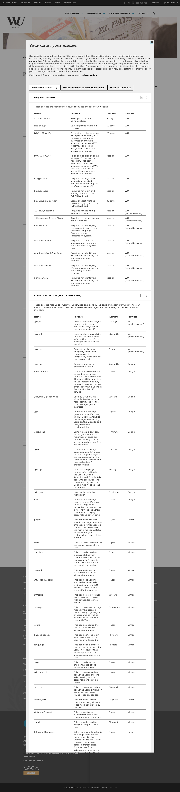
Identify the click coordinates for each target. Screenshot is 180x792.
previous (43, 548)
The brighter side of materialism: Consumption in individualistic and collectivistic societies (67, 277)
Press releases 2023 (139, 107)
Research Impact (78, 594)
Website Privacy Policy (38, 745)
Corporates (70, 3)
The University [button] (119, 13)
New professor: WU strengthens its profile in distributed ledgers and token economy (73, 187)
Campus (27, 681)
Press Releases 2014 (139, 163)
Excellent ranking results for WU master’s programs (73, 145)
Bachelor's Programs (35, 588)
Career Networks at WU (82, 698)
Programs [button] (72, 13)
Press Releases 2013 (139, 169)
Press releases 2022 (139, 114)
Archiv (102, 57)
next (90, 548)
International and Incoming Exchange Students (33, 627)
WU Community (9, 3)
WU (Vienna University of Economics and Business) (46, 57)
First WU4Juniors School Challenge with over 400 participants (71, 454)
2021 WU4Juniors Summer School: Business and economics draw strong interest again (73, 412)
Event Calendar (31, 699)
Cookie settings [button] (33, 760)
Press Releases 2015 (139, 157)
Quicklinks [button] (171, 3)
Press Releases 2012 (139, 176)
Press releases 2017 (139, 138)
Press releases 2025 (139, 95)
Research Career (78, 670)
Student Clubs (31, 644)
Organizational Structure (37, 670)
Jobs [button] (141, 13)
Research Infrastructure (83, 605)
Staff (57, 3)
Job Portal (75, 664)
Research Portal (78, 582)
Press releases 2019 (139, 132)
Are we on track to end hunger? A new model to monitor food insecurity (70, 233)
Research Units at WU (81, 600)
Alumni (37, 3)
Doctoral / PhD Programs (37, 600)
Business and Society (34, 676)
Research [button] (94, 13)
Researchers (76, 588)
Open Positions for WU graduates (81, 682)
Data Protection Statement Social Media (49, 749)
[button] (153, 14)
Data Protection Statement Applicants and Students (51, 755)
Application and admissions (32, 612)
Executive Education (34, 605)
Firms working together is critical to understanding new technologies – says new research (73, 322)
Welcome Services (79, 676)
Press (48, 3)
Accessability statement (39, 741)
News (26, 687)
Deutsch (156, 3)
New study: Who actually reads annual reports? (70, 99)
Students (25, 3)
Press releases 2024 (139, 101)
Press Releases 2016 (139, 151)
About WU (28, 664)
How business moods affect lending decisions (67, 366)
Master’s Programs (33, 594)
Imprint (28, 737)
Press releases (89, 57)
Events (26, 693)
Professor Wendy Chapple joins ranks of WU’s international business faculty (71, 500)
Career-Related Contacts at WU (83, 691)
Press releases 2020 (139, 126)
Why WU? (28, 582)
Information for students (37, 619)
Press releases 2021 (139, 120)
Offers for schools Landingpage (34, 637)
